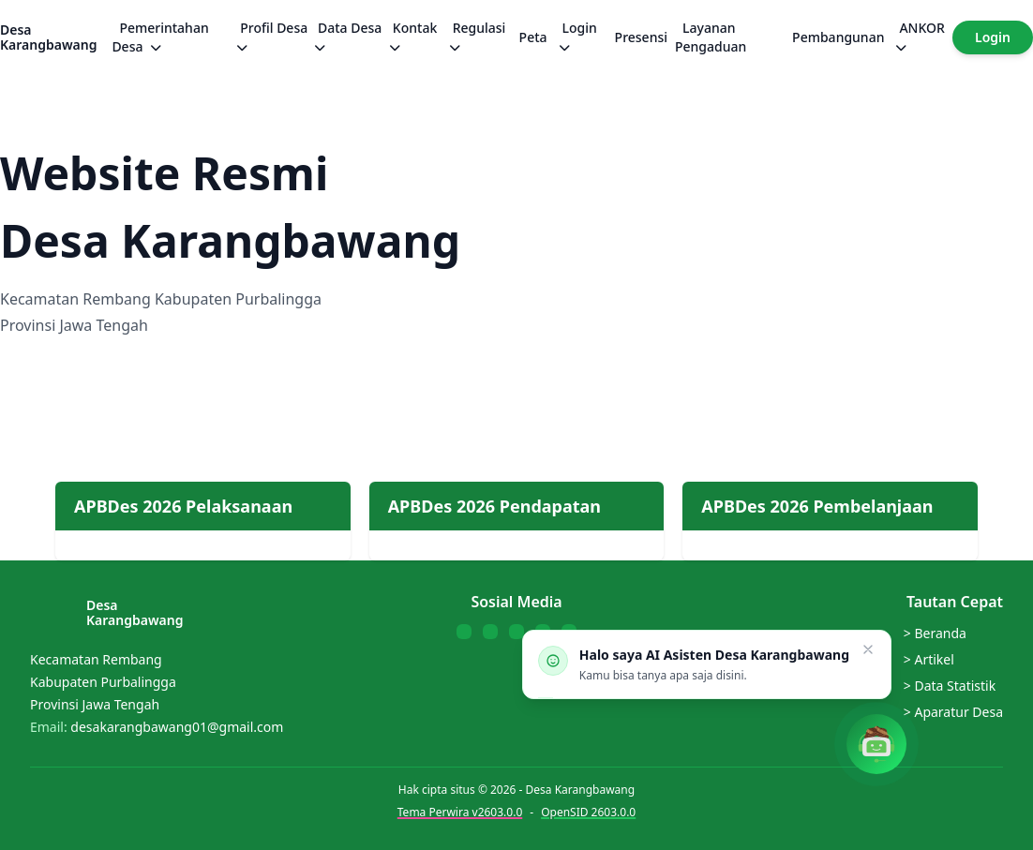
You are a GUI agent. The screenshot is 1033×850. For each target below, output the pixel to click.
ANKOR (919, 37)
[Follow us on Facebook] (464, 631)
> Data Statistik (950, 685)
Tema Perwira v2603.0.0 (459, 812)
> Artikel (929, 659)
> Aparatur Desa (953, 712)
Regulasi (477, 37)
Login (578, 37)
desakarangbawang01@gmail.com (176, 727)
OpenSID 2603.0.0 (588, 812)
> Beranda (935, 633)
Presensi (641, 37)
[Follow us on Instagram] (516, 631)
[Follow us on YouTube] (490, 631)
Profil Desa (271, 37)
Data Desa (348, 37)
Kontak (413, 37)
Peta (533, 37)
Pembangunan (838, 37)
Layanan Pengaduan (710, 37)
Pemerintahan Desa (160, 37)
